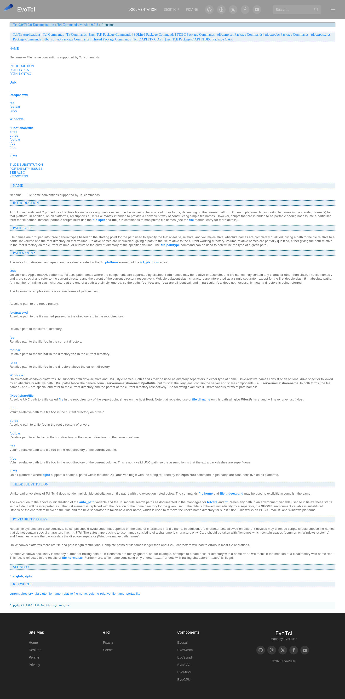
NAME (14, 48)
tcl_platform (149, 262)
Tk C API (156, 39)
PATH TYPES (19, 70)
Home (33, 642)
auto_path (87, 502)
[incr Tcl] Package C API (182, 39)
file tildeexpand (231, 493)
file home (206, 493)
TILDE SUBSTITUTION (26, 164)
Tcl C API (140, 39)
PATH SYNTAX (20, 73)
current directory (21, 593)
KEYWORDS (19, 176)
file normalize (72, 557)
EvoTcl (283, 633)
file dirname (201, 399)
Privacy (34, 665)
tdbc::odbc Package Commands (287, 34)
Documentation (142, 9)
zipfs (46, 475)
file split (99, 220)
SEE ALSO (17, 172)
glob (19, 576)
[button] (333, 9)
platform (111, 262)
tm (226, 502)
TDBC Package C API (217, 39)
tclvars (212, 502)
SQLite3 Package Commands (154, 34)
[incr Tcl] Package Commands (110, 34)
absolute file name (47, 593)
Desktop (171, 9)
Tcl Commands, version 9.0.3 (78, 25)
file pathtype (170, 245)
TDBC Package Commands (196, 34)
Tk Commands (76, 34)
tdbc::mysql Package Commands (240, 34)
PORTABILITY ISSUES (26, 168)
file (191, 220)
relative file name (75, 593)
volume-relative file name (107, 593)
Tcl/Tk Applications (26, 34)
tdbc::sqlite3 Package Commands (67, 39)
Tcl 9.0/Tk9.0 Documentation (33, 25)
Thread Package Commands (111, 39)
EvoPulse (290, 639)
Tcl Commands (53, 34)
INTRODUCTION (22, 66)
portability (133, 593)
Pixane (192, 9)
